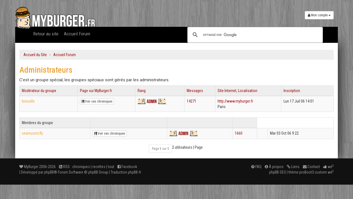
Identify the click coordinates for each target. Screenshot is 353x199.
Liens (293, 166)
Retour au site (45, 33)
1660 (238, 133)
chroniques (81, 166)
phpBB (49, 172)
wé (328, 166)
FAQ (256, 166)
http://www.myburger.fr (235, 101)
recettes (98, 166)
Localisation (247, 90)
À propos (274, 166)
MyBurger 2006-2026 (37, 166)
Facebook (127, 166)
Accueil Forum (77, 33)
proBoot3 (306, 172)
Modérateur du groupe (39, 90)
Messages (195, 90)
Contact (311, 166)
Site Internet (227, 90)
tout (111, 166)
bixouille (28, 101)
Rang (142, 90)
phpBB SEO (277, 172)
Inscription (292, 90)
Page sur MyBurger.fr (96, 90)
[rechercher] (254, 35)
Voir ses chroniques (97, 101)
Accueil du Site (35, 55)
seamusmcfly (32, 133)
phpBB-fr (134, 172)
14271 (191, 101)
